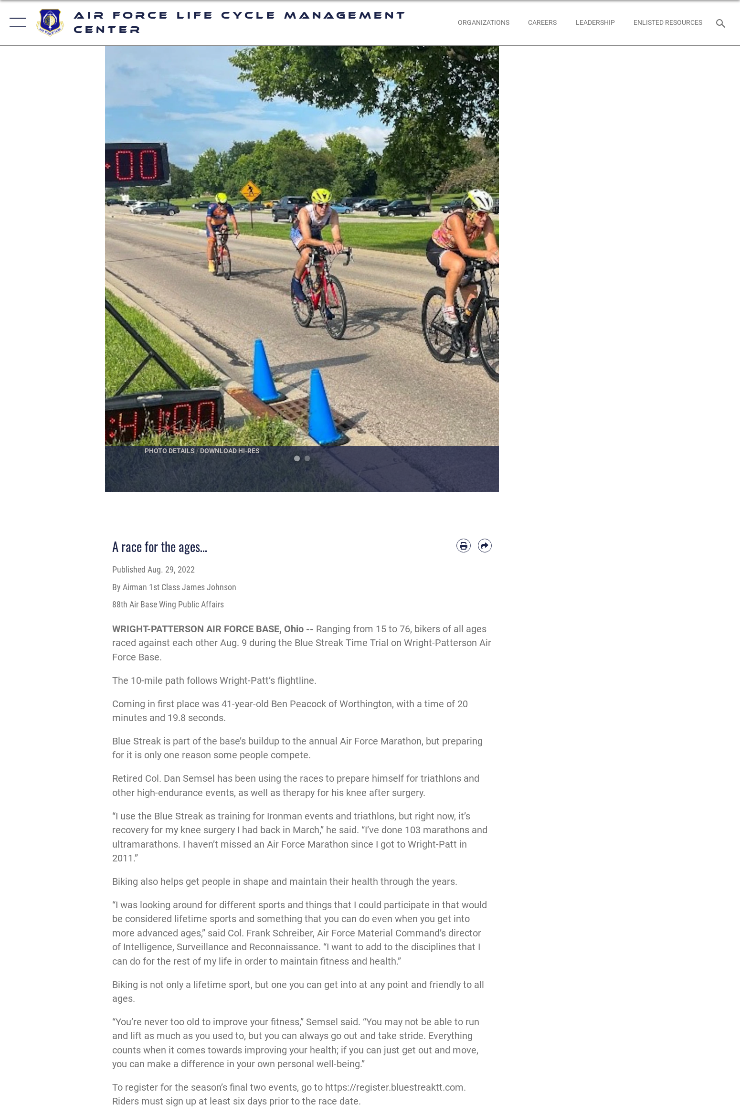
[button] (15, 22)
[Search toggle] (722, 22)
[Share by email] (485, 545)
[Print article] (463, 545)
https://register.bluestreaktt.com (394, 1087)
